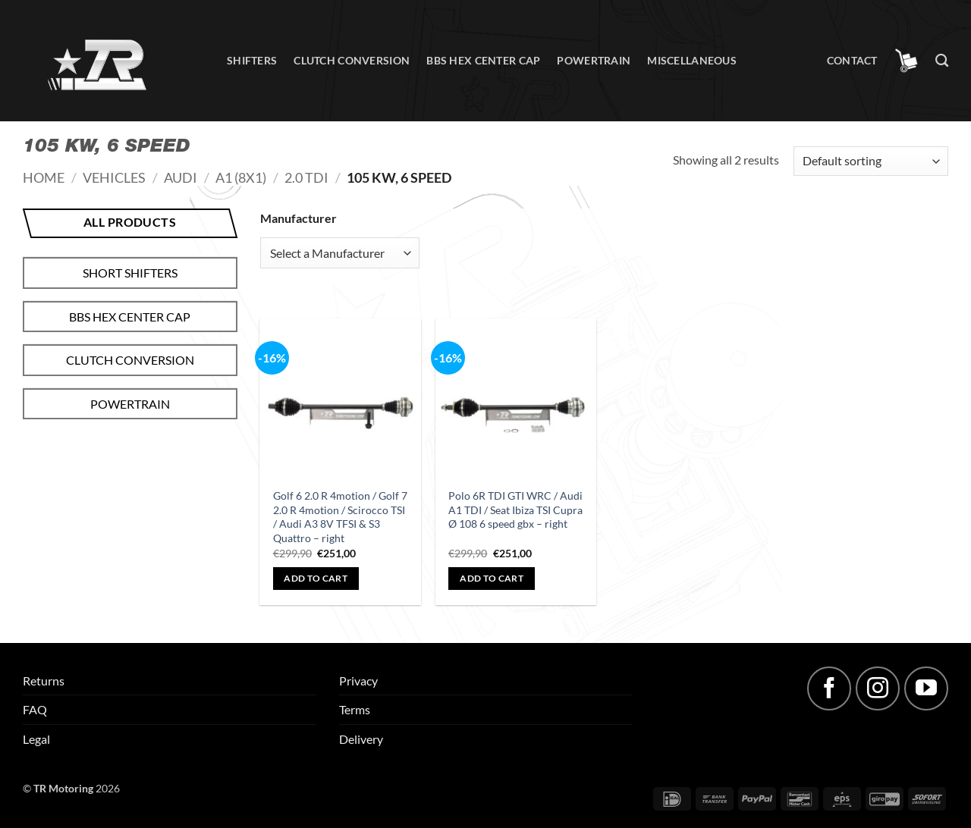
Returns (43, 680)
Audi (180, 177)
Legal (36, 739)
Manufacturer (298, 218)
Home (43, 177)
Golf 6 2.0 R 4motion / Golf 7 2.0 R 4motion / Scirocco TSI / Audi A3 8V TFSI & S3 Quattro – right (340, 516)
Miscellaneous (692, 60)
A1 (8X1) (240, 177)
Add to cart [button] (315, 578)
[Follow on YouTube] (926, 688)
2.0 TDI (306, 177)
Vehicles (114, 177)
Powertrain (593, 60)
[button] (906, 60)
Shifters (252, 60)
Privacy (358, 680)
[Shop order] (870, 161)
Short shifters (130, 272)
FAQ (35, 709)
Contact (852, 60)
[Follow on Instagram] (878, 688)
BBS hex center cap (483, 60)
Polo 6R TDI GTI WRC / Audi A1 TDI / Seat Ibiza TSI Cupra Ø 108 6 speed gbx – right (515, 509)
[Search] (941, 61)
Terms (354, 709)
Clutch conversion (352, 60)
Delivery (361, 739)
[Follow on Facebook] (829, 688)
